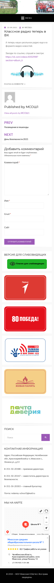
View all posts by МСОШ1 (16, 113)
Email (7, 214)
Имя (7, 200)
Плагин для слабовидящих (27, 264)
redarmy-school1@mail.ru (23, 493)
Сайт (6, 227)
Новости (18, 84)
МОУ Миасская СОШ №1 (26, 574)
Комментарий (12, 162)
